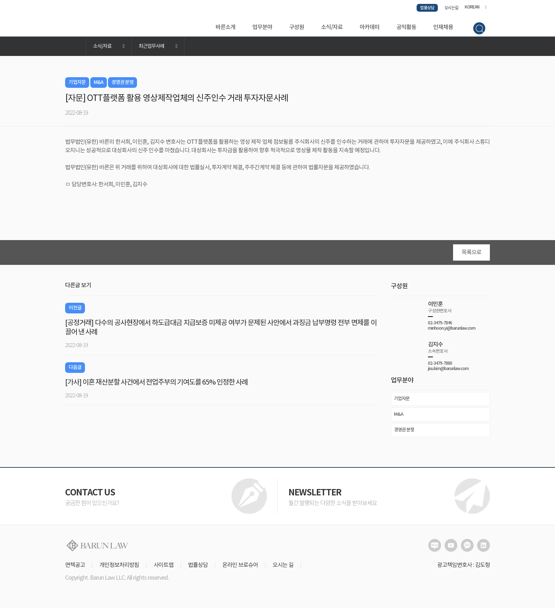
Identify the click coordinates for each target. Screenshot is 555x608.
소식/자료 (332, 27)
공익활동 (406, 27)
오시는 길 (283, 567)
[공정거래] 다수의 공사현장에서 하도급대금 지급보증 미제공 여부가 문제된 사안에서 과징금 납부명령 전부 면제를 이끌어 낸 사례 (221, 330)
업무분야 (262, 27)
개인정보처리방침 (119, 567)
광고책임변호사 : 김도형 (463, 567)
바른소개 (225, 27)
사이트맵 (163, 567)
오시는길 (451, 7)
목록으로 (471, 255)
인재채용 (443, 27)
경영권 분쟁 (404, 432)
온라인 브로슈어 (240, 567)
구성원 (296, 27)
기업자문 (402, 401)
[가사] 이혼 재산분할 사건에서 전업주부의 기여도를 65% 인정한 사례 (156, 385)
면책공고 (75, 567)
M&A (398, 417)
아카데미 (369, 27)
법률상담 (427, 7)
